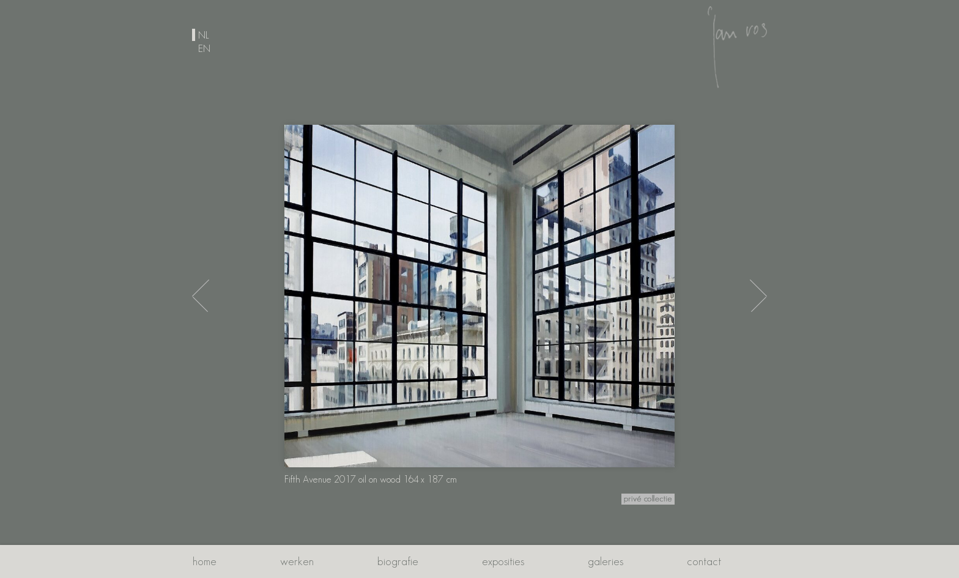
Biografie (397, 561)
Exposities (503, 561)
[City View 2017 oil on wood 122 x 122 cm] (200, 295)
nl (203, 34)
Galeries (605, 561)
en (204, 48)
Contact (704, 561)
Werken (297, 561)
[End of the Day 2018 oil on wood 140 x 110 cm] (758, 295)
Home (205, 561)
